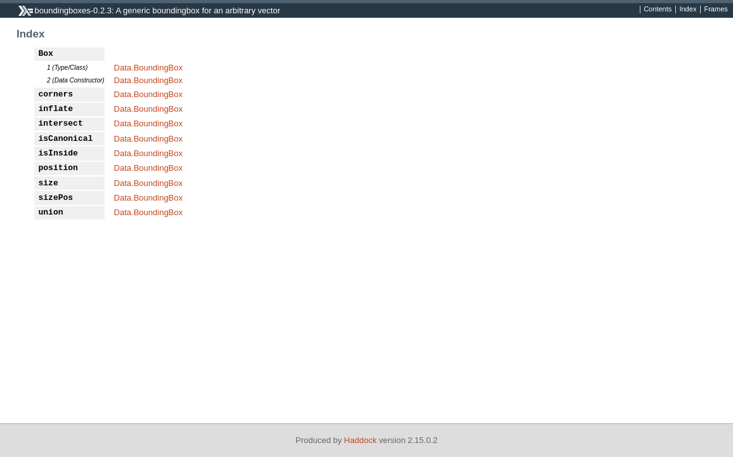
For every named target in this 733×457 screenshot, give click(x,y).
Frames (715, 9)
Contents (657, 9)
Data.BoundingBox (148, 67)
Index (687, 9)
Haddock (360, 440)
